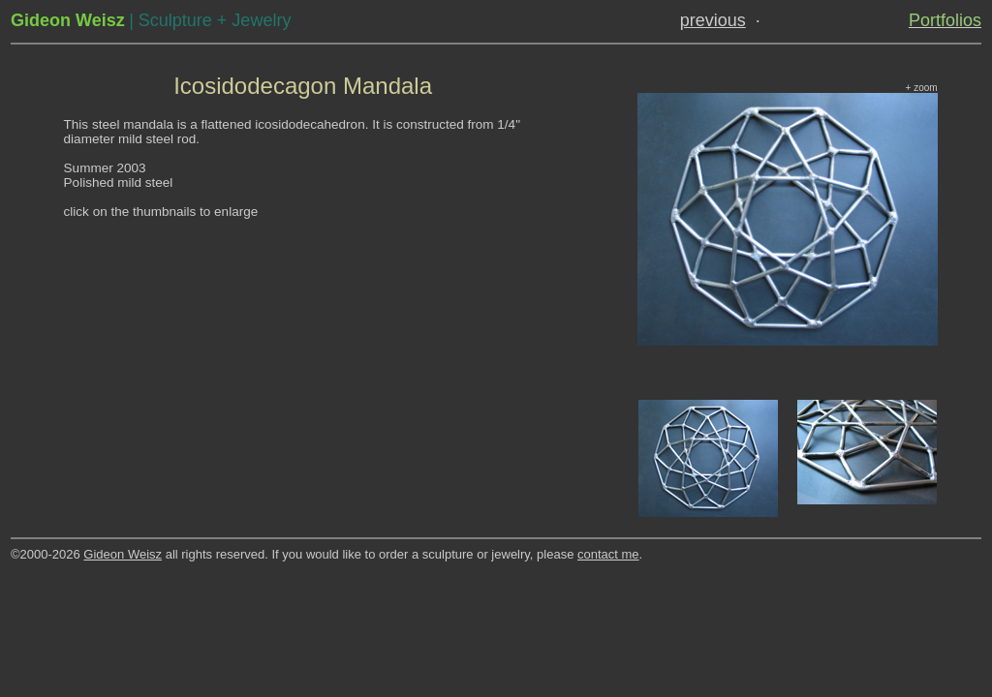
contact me (608, 554)
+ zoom (922, 87)
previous (713, 20)
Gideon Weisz (122, 554)
